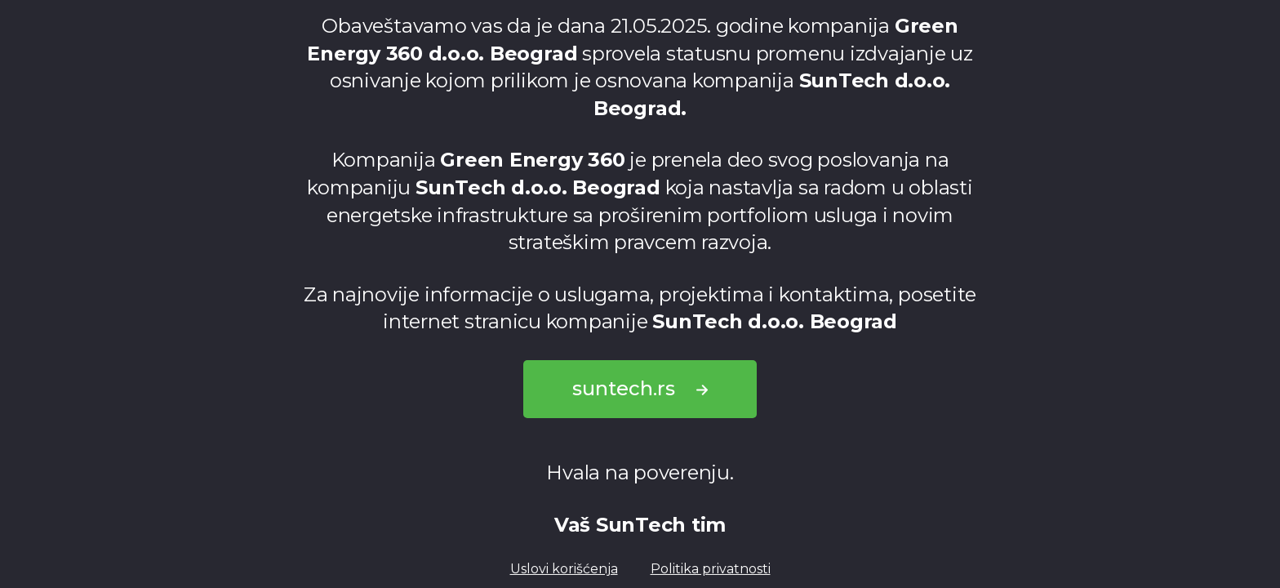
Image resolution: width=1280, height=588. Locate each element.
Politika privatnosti (711, 569)
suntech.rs (640, 388)
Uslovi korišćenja (564, 569)
